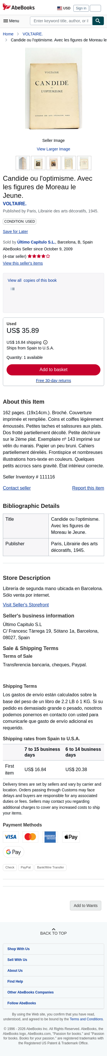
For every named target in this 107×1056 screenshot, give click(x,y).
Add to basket (54, 369)
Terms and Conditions (86, 1019)
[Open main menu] (12, 21)
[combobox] (61, 21)
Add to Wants (86, 905)
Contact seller (17, 488)
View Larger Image (53, 149)
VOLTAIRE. (33, 34)
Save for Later (15, 231)
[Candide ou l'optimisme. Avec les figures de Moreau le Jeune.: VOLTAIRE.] (53, 90)
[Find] (98, 21)
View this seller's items (23, 263)
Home (8, 34)
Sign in (81, 8)
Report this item (88, 488)
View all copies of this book (32, 280)
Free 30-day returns (53, 380)
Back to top (53, 933)
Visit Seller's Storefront (26, 604)
